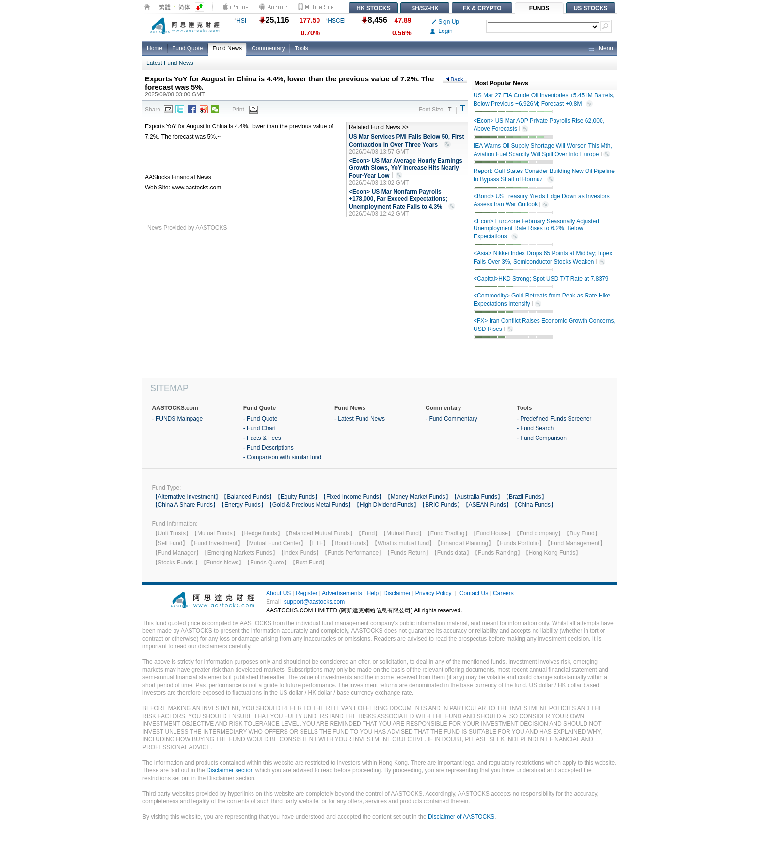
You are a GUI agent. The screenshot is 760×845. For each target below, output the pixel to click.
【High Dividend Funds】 (386, 504)
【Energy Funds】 (243, 504)
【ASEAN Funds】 (487, 504)
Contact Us (473, 593)
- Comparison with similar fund (282, 457)
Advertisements (342, 593)
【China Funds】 (534, 504)
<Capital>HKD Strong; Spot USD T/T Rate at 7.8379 (541, 278)
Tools (301, 48)
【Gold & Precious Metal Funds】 (310, 504)
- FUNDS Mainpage (177, 418)
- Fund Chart (259, 428)
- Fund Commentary (451, 418)
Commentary (268, 48)
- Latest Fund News (359, 418)
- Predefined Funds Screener (554, 418)
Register (306, 593)
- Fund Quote (260, 418)
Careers (503, 593)
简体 (184, 7)
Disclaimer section (229, 770)
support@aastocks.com (314, 601)
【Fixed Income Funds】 (352, 496)
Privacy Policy (433, 593)
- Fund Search (535, 428)
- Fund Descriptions (268, 447)
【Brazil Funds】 (525, 496)
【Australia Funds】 (477, 496)
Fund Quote (187, 48)
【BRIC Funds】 (440, 504)
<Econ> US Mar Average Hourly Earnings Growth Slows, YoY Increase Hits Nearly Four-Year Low (405, 168)
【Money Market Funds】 (418, 496)
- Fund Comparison (542, 438)
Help (372, 593)
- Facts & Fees (262, 438)
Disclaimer (397, 593)
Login (441, 31)
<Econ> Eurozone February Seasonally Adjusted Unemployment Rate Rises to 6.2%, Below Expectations (536, 229)
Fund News (227, 48)
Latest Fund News (169, 63)
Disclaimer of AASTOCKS (461, 817)
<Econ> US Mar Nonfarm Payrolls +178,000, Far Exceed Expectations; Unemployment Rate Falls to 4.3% (402, 199)
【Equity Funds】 (297, 496)
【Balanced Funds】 (248, 496)
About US (278, 593)
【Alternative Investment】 (187, 496)
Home (154, 48)
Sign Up (444, 21)
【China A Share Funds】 (185, 504)
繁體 (165, 7)
